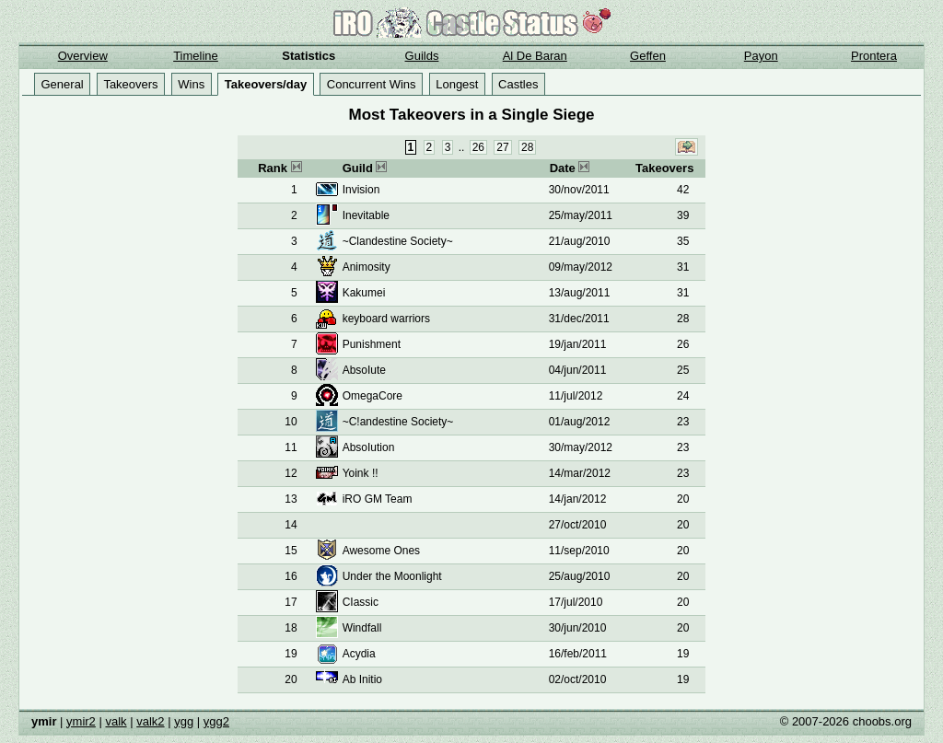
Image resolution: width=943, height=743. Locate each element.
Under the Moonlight (392, 576)
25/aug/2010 (580, 576)
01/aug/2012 (580, 421)
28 (527, 147)
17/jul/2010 (576, 602)
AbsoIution (369, 447)
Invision (361, 189)
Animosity (366, 267)
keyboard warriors (386, 318)
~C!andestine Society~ (398, 421)
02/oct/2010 (578, 679)
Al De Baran (535, 56)
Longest (457, 84)
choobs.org (882, 721)
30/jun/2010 (578, 627)
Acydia (359, 653)
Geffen (648, 56)
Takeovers (130, 84)
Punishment (372, 344)
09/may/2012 (580, 267)
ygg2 (216, 721)
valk (115, 721)
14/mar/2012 (580, 473)
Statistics (308, 56)
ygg (183, 721)
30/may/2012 (580, 447)
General (62, 84)
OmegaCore (372, 395)
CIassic (360, 602)
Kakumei (364, 292)
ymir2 (81, 721)
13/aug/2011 (580, 292)
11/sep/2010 (579, 550)
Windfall (362, 627)
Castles (518, 84)
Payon (761, 56)
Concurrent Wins (371, 84)
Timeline (195, 56)
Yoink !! (360, 473)
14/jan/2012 (578, 499)
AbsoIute (364, 370)
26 (478, 147)
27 (502, 147)
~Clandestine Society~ (398, 241)
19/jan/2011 (578, 344)
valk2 (150, 721)
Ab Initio (362, 679)
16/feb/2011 (578, 653)
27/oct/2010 (578, 524)
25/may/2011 (580, 215)
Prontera (874, 56)
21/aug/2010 (580, 241)
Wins (191, 84)
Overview (83, 56)
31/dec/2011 (579, 318)
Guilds (422, 56)
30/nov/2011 (579, 189)
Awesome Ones (382, 550)
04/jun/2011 (578, 370)
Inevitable (366, 215)
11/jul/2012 (576, 395)
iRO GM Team (378, 499)
